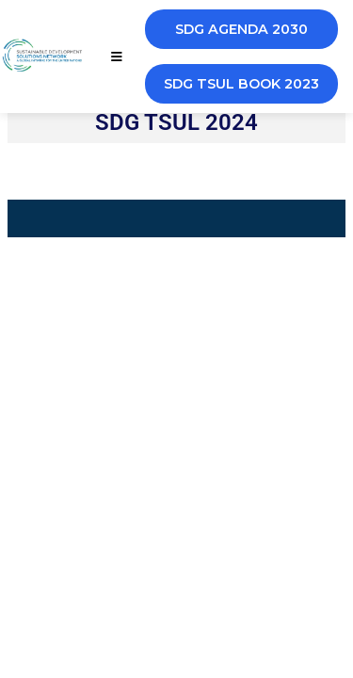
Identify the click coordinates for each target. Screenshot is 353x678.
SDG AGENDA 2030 (241, 29)
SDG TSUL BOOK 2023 (241, 83)
